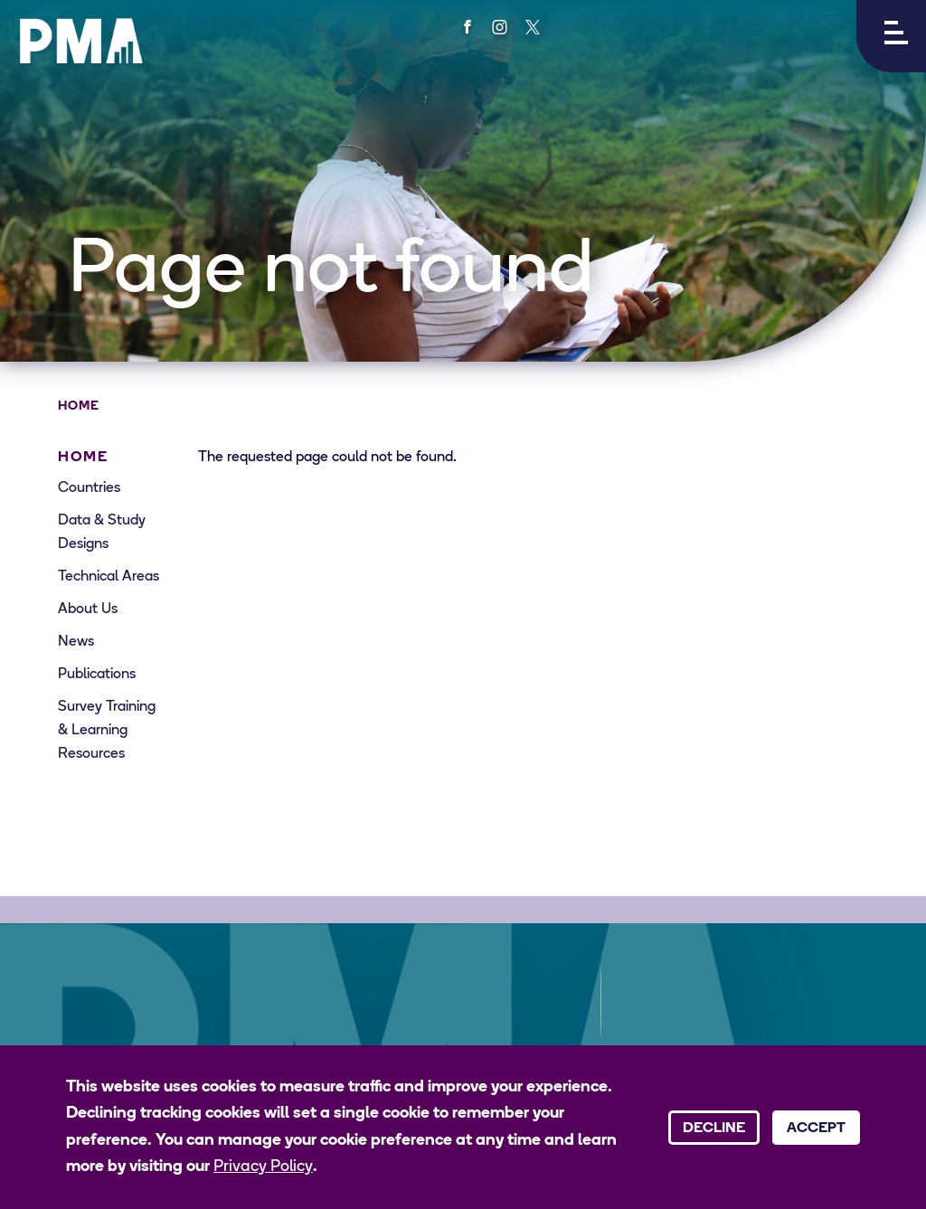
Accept (816, 1128)
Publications (97, 674)
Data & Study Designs (102, 533)
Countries (89, 488)
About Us (88, 609)
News (76, 642)
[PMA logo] (81, 40)
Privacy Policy (263, 1167)
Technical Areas (108, 577)
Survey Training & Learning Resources (107, 730)
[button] (891, 36)
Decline (714, 1128)
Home (78, 406)
